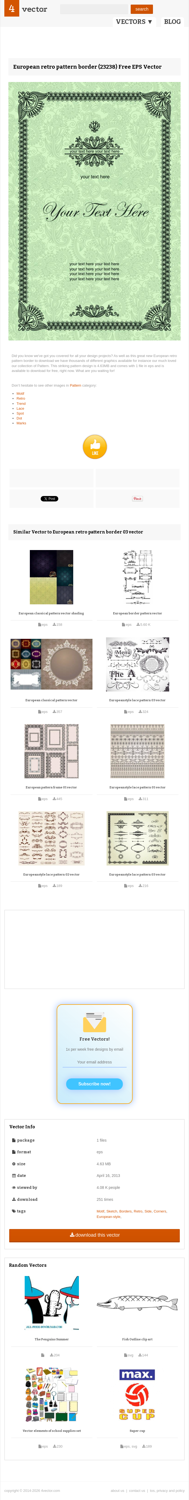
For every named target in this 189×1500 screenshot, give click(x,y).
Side (148, 1211)
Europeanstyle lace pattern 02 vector (51, 874)
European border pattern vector (137, 613)
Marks (21, 423)
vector (34, 9)
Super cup (137, 1431)
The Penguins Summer (52, 1339)
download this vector (94, 1235)
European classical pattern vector (51, 700)
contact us (137, 1491)
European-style (108, 1217)
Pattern (76, 385)
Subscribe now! (94, 1084)
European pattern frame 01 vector (51, 787)
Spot (20, 413)
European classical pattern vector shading (51, 613)
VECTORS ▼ (134, 22)
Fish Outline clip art (137, 1339)
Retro (21, 398)
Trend (21, 404)
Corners (160, 1211)
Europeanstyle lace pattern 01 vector (138, 787)
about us (117, 1491)
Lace (20, 408)
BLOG (172, 22)
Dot (19, 418)
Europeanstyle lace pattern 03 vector (137, 700)
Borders (125, 1211)
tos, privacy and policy (167, 1491)
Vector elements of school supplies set (52, 1431)
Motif (20, 393)
